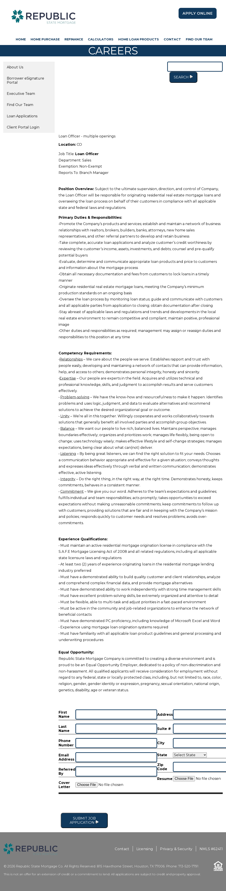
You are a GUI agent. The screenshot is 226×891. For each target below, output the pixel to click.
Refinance (73, 39)
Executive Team (21, 94)
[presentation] (189, 804)
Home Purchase (45, 39)
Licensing (144, 849)
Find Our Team (199, 39)
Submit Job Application (84, 820)
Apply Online (198, 13)
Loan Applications (22, 116)
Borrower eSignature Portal (25, 80)
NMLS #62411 (211, 849)
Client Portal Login (23, 127)
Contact (172, 39)
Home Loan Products (138, 39)
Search (183, 77)
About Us (15, 67)
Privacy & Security (176, 849)
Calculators (100, 39)
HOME (21, 39)
